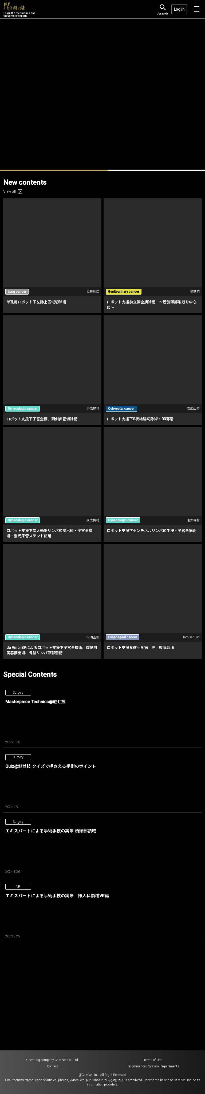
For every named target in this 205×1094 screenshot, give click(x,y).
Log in (179, 9)
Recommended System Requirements (153, 1066)
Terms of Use (153, 1060)
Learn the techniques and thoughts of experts (19, 9)
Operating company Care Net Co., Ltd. (52, 1060)
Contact (52, 1066)
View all (12, 191)
